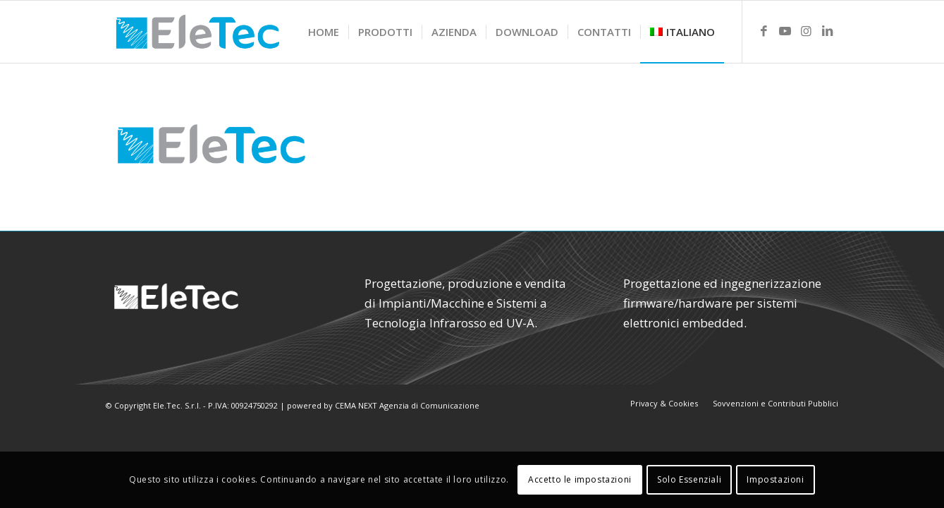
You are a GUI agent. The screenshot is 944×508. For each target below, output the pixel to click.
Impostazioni (775, 479)
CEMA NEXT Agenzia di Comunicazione (407, 405)
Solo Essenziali (689, 479)
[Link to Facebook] (764, 31)
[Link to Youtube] (785, 31)
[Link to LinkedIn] (827, 31)
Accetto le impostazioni (580, 479)
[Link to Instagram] (806, 31)
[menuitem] (323, 32)
